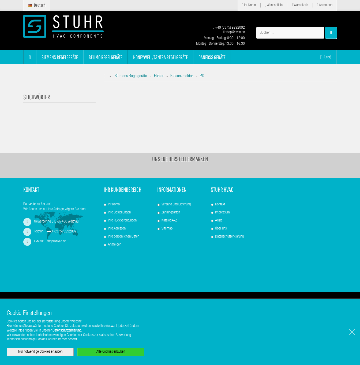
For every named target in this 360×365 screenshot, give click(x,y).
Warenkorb (300, 5)
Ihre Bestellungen (119, 188)
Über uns (221, 204)
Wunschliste (274, 5)
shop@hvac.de (234, 32)
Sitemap (167, 204)
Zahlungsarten (171, 188)
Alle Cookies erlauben (110, 352)
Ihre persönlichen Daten (123, 212)
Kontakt (220, 180)
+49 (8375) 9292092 (229, 28)
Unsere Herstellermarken (180, 134)
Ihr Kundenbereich (122, 165)
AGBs (218, 196)
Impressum (222, 188)
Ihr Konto (249, 5)
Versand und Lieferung (176, 180)
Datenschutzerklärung (229, 212)
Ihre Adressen (117, 204)
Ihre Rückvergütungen (122, 196)
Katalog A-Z (169, 196)
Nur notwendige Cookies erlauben (40, 352)
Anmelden (324, 5)
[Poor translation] (19, 285)
